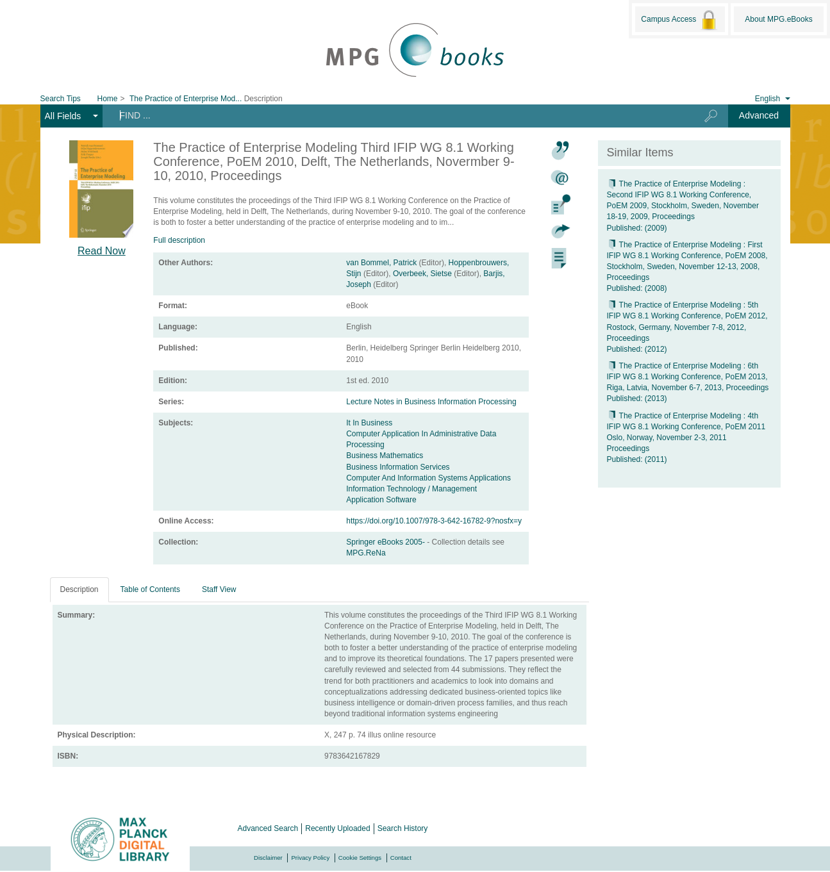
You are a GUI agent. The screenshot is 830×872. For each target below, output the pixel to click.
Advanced (759, 115)
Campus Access (679, 20)
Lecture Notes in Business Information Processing (431, 401)
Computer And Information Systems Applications (428, 477)
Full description (179, 240)
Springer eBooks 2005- (386, 542)
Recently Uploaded (337, 828)
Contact (400, 857)
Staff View (219, 589)
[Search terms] (393, 115)
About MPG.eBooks (778, 19)
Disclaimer (268, 857)
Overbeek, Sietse (422, 273)
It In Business (369, 422)
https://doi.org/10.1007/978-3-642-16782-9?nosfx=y (434, 520)
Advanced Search (268, 828)
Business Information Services (397, 467)
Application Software (381, 499)
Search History (403, 828)
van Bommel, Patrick (381, 262)
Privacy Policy (310, 857)
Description (79, 589)
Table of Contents (150, 589)
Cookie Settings (359, 857)
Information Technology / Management (411, 488)
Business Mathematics (384, 455)
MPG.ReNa (365, 552)
